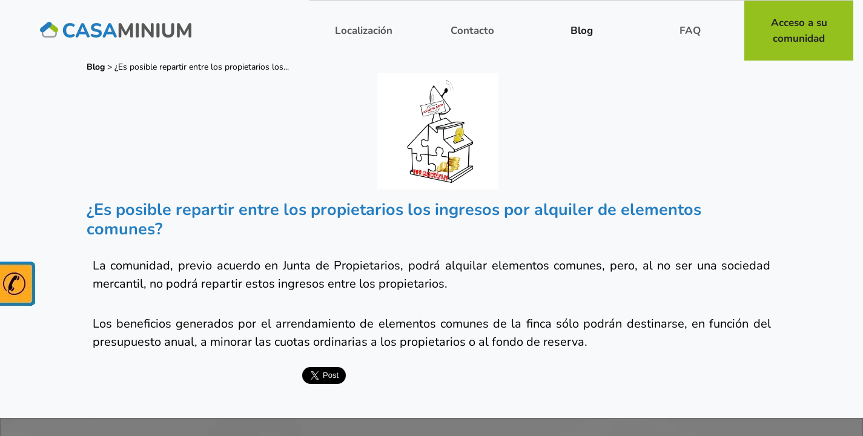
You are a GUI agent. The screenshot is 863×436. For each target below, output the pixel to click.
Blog (581, 31)
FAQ (690, 31)
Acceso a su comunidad (799, 30)
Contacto (472, 31)
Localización (363, 31)
